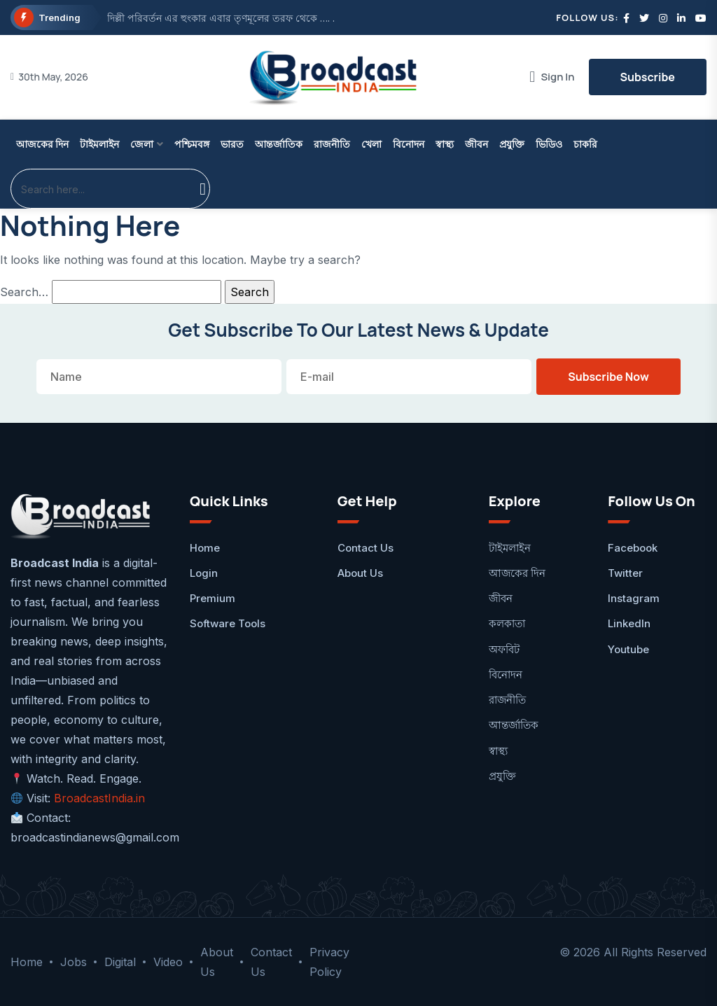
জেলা (141, 144)
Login (204, 573)
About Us (360, 573)
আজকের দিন (42, 144)
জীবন (476, 144)
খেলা (371, 144)
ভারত (232, 144)
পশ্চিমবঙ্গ (191, 144)
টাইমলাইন (99, 144)
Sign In (551, 77)
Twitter (625, 573)
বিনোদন (408, 144)
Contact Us (365, 547)
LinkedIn (629, 623)
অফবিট (504, 649)
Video (168, 962)
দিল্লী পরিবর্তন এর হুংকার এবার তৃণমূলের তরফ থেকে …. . (221, 18)
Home (205, 547)
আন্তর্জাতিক (278, 144)
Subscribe (647, 77)
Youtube (628, 649)
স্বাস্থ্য (445, 144)
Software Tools (227, 623)
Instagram (634, 598)
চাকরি (585, 144)
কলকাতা (507, 623)
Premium (212, 598)
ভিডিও (549, 144)
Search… (24, 292)
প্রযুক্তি (511, 144)
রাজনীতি (332, 144)
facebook (632, 547)
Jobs (73, 962)
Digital (120, 962)
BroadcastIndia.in (99, 798)
